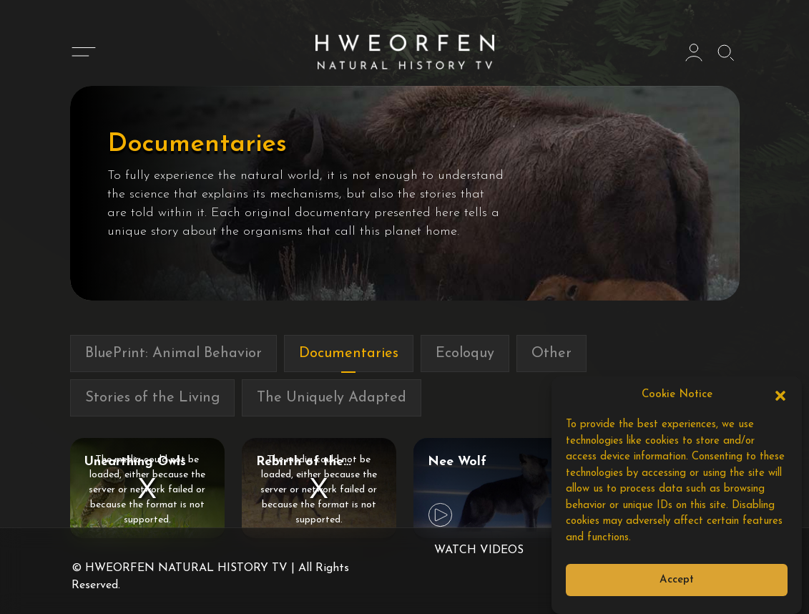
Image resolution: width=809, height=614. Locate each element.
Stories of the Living (152, 398)
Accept (677, 580)
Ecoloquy (465, 353)
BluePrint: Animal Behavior (173, 353)
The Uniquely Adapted (331, 398)
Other (551, 353)
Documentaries (348, 353)
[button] (780, 395)
